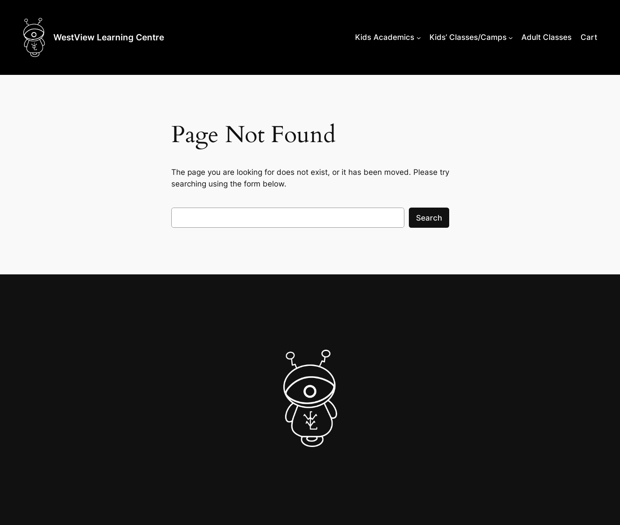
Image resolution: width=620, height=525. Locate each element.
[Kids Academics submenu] (418, 37)
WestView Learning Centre (108, 37)
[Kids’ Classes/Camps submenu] (510, 37)
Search (429, 217)
